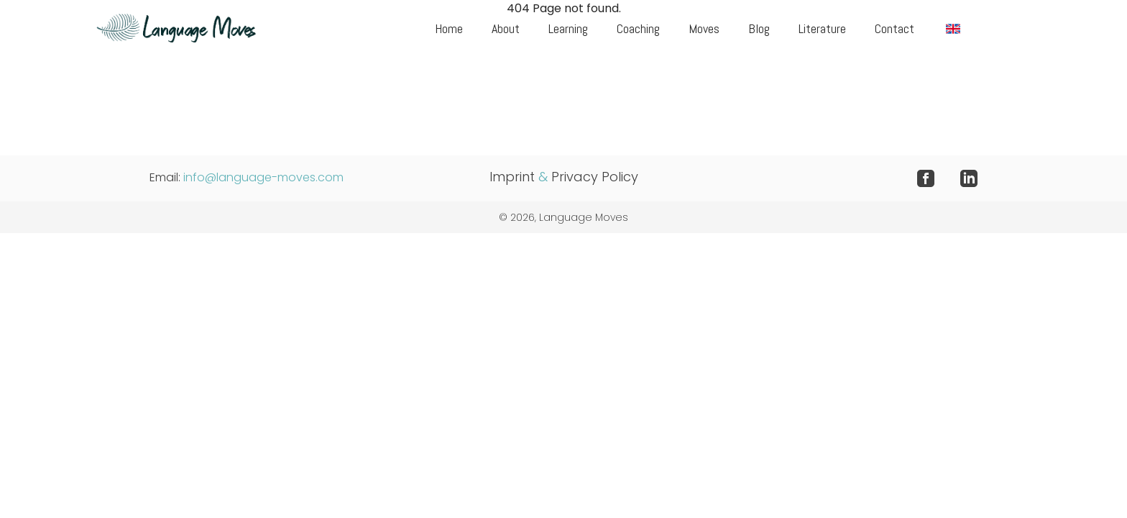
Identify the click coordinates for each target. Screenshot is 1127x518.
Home (449, 28)
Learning (568, 28)
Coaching (638, 28)
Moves (704, 28)
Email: (247, 177)
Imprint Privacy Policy (563, 177)
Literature (822, 28)
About (506, 28)
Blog (759, 28)
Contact (894, 28)
